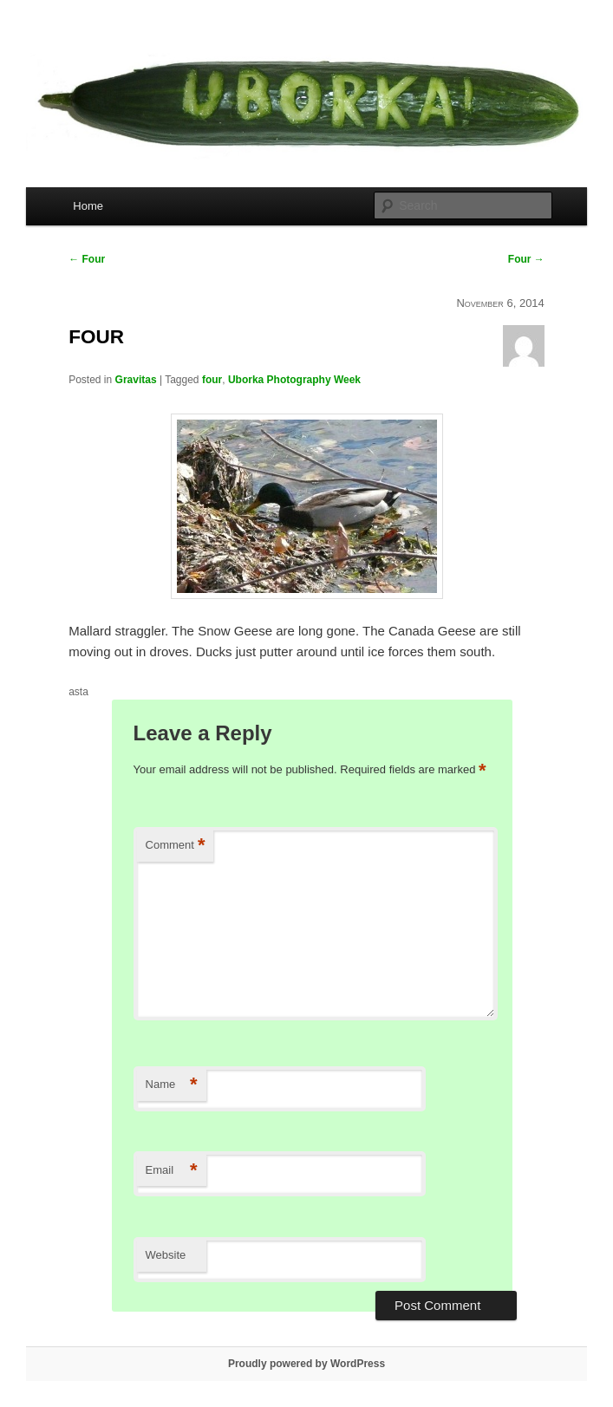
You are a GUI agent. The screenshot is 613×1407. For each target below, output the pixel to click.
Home (88, 205)
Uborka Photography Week (294, 380)
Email (172, 1170)
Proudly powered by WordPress (306, 1364)
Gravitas (136, 380)
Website (166, 1254)
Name (172, 1085)
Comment (175, 845)
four (212, 380)
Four (86, 259)
